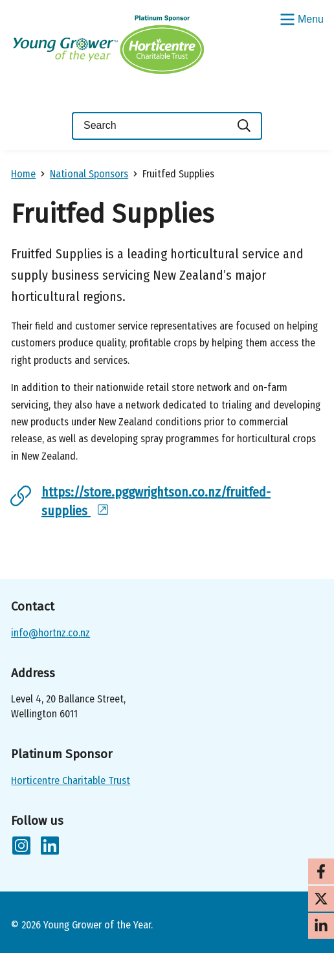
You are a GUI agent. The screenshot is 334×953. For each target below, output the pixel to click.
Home (23, 174)
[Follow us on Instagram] (21, 847)
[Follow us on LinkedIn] (49, 847)
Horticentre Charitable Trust (70, 780)
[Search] (244, 126)
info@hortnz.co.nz (50, 633)
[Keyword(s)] (149, 126)
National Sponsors (89, 174)
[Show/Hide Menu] (300, 18)
